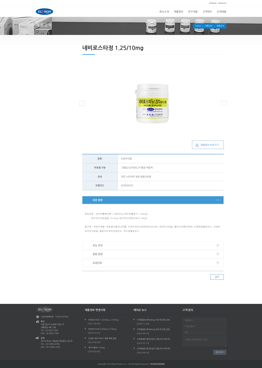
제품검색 (220, 26)
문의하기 (220, 352)
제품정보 (178, 11)
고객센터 (207, 11)
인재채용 (221, 11)
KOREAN (213, 3)
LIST (217, 277)
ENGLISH (222, 3)
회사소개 (164, 11)
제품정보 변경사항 (49, 64)
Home (198, 26)
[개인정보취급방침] (157, 364)
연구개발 (193, 11)
